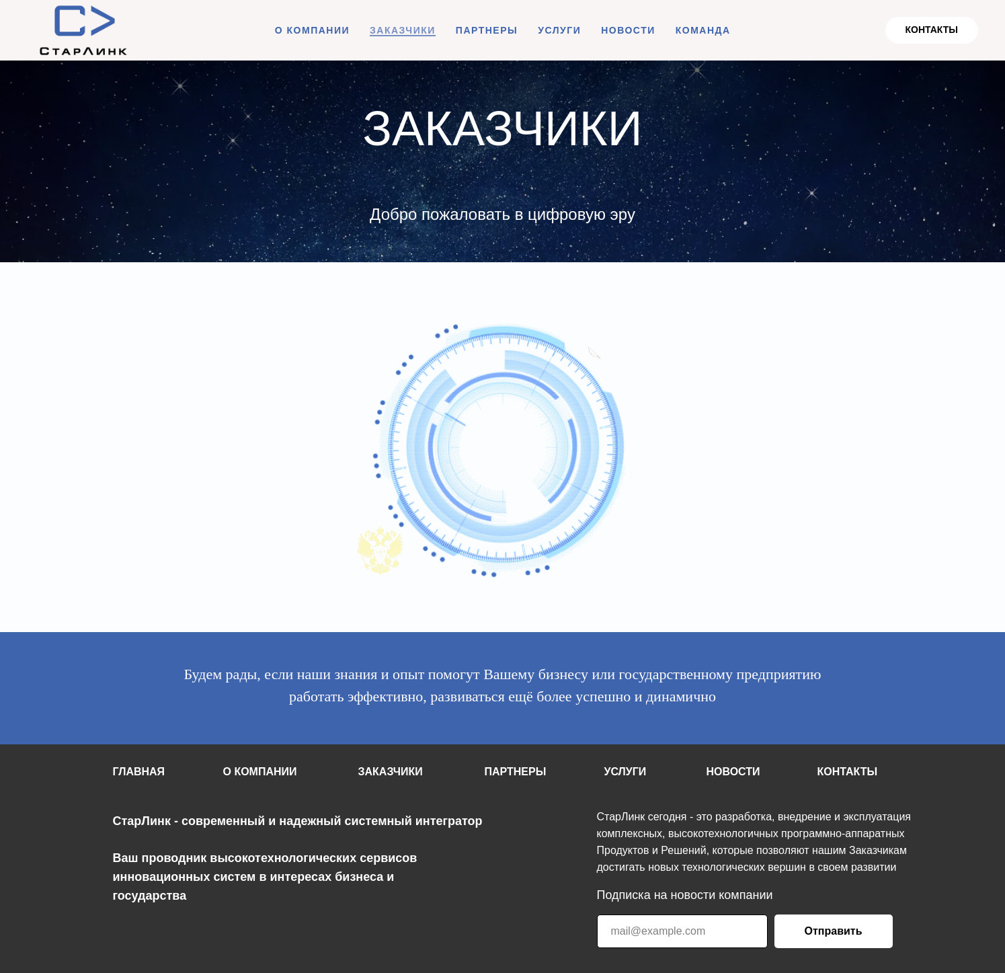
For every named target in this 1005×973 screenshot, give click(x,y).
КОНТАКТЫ (847, 771)
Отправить (833, 931)
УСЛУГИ (559, 30)
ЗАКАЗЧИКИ (403, 30)
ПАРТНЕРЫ (487, 30)
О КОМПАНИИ (312, 30)
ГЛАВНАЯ (139, 771)
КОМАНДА (703, 30)
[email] (682, 931)
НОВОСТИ (628, 30)
